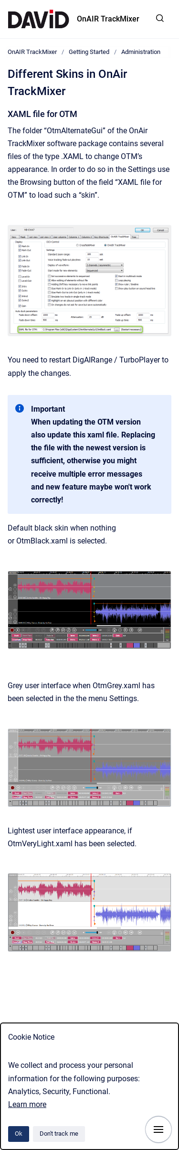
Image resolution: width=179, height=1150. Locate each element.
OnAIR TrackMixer (108, 18)
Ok (18, 1133)
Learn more (27, 1104)
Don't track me (59, 1133)
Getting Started (89, 51)
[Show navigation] (158, 1129)
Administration (140, 51)
